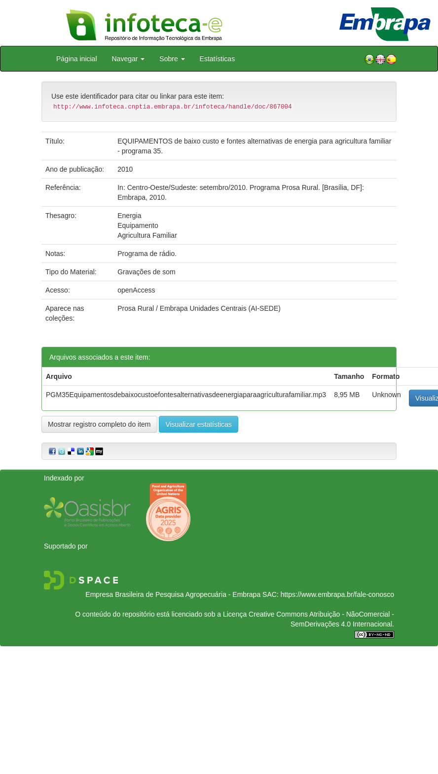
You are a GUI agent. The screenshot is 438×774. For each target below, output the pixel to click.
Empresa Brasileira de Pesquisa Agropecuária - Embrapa (172, 594)
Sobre (171, 59)
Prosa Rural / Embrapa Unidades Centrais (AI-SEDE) (199, 308)
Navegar (128, 59)
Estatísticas (217, 59)
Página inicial (76, 59)
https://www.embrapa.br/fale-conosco (337, 594)
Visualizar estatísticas (198, 424)
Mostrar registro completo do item (99, 424)
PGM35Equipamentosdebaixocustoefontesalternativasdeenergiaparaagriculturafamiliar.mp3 (186, 395)
